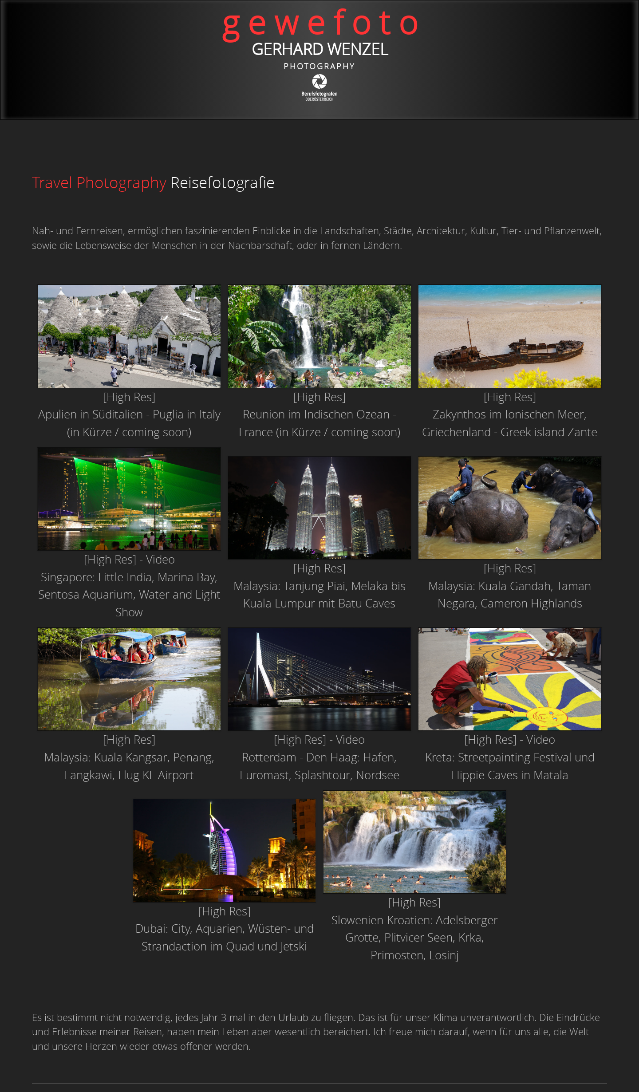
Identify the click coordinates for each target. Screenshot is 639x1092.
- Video (537, 739)
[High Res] (129, 397)
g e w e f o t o (320, 22)
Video (160, 559)
